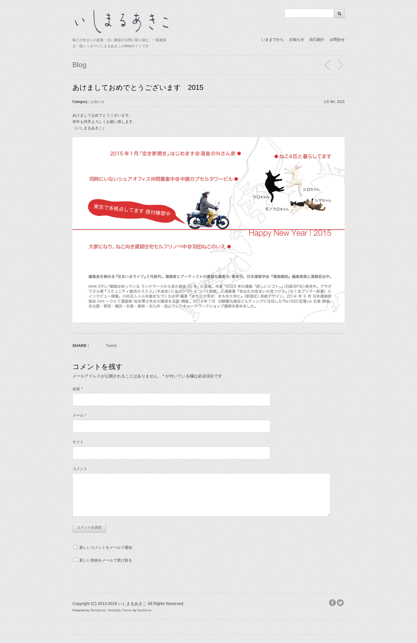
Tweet (111, 345)
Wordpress (98, 610)
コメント (79, 468)
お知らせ (296, 39)
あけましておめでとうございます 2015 (137, 87)
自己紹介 (316, 39)
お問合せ (337, 39)
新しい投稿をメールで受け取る (105, 560)
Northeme (144, 610)
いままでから (272, 39)
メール (79, 415)
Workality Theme (120, 610)
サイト (78, 442)
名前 (77, 389)
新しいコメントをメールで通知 (105, 547)
